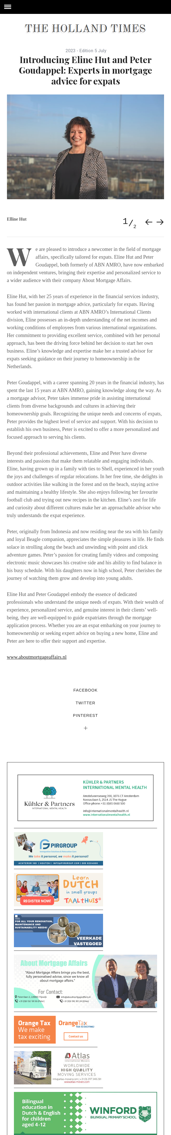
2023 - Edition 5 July (85, 50)
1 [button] (125, 222)
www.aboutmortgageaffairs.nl (37, 657)
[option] (85, 146)
